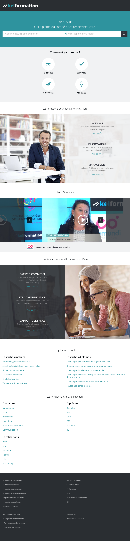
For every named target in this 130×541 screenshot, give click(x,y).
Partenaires (71, 489)
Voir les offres (97, 133)
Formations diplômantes (12, 480)
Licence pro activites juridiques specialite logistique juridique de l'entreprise (96, 375)
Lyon (5, 446)
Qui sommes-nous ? (74, 480)
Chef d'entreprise (11, 379)
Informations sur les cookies (14, 523)
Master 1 (71, 425)
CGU (19, 514)
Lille (4, 459)
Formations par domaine (12, 489)
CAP (68, 421)
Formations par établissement (14, 493)
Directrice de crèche (12, 374)
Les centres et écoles (10, 506)
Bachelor (71, 408)
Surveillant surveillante (13, 370)
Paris (5, 441)
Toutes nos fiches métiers (15, 383)
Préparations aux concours (13, 497)
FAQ (68, 493)
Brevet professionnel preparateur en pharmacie (89, 366)
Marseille (7, 450)
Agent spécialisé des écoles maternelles (21, 366)
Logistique (7, 421)
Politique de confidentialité (13, 519)
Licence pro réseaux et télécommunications (87, 381)
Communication (10, 429)
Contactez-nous (73, 484)
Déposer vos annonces (75, 519)
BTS (68, 412)
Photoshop (8, 416)
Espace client (72, 514)
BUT (68, 429)
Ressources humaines (13, 425)
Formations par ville (11, 484)
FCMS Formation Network (77, 497)
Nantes (6, 454)
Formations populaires (12, 502)
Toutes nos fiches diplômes (80, 385)
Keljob (69, 502)
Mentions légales (9, 514)
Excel (5, 412)
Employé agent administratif (16, 361)
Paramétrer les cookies (12, 527)
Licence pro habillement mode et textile (85, 370)
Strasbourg (8, 463)
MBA (69, 416)
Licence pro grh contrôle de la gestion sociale (88, 361)
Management (9, 408)
